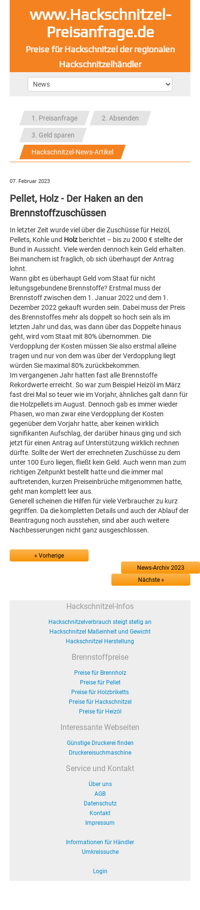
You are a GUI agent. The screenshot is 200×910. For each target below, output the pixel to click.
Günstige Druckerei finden (100, 743)
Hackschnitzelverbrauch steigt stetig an (100, 622)
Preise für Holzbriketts (100, 692)
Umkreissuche (100, 852)
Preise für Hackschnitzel (100, 701)
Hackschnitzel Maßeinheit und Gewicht (100, 631)
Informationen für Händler (100, 842)
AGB (100, 793)
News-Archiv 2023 (161, 567)
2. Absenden (120, 118)
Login (100, 871)
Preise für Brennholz (100, 672)
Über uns (100, 784)
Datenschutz (100, 803)
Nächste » (151, 579)
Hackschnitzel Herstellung (100, 641)
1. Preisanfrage (54, 118)
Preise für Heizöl (100, 711)
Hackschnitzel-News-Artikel (72, 152)
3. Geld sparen (53, 135)
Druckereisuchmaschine (100, 752)
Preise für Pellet (100, 682)
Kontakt (100, 813)
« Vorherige (49, 555)
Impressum (100, 822)
